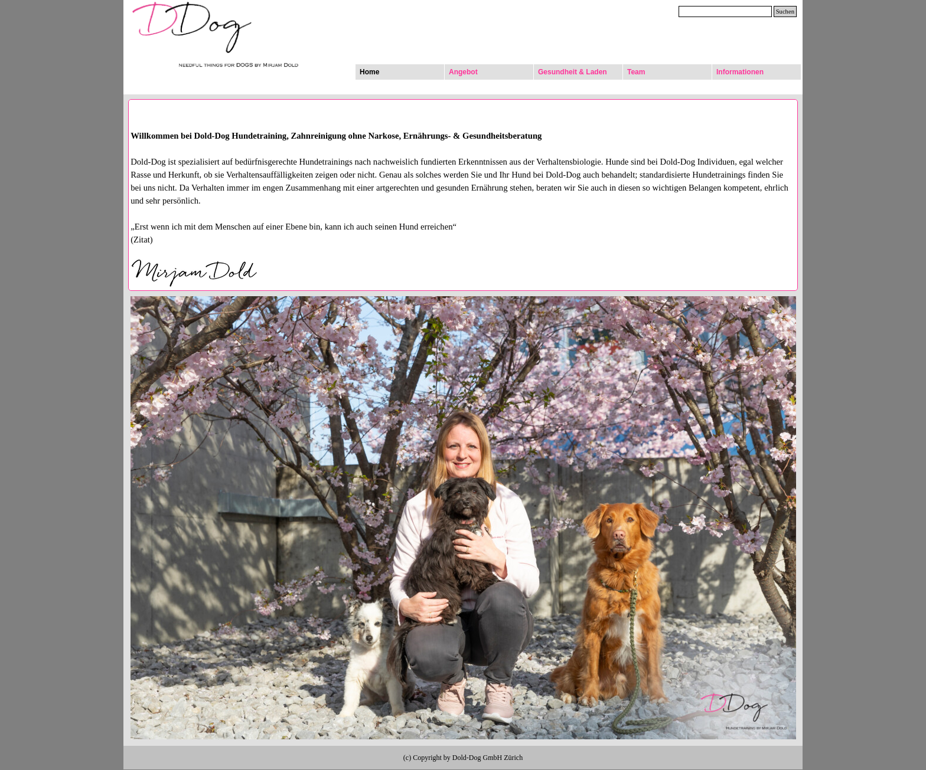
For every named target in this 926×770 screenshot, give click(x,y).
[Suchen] (725, 11)
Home (369, 72)
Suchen (785, 11)
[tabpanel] (463, 209)
